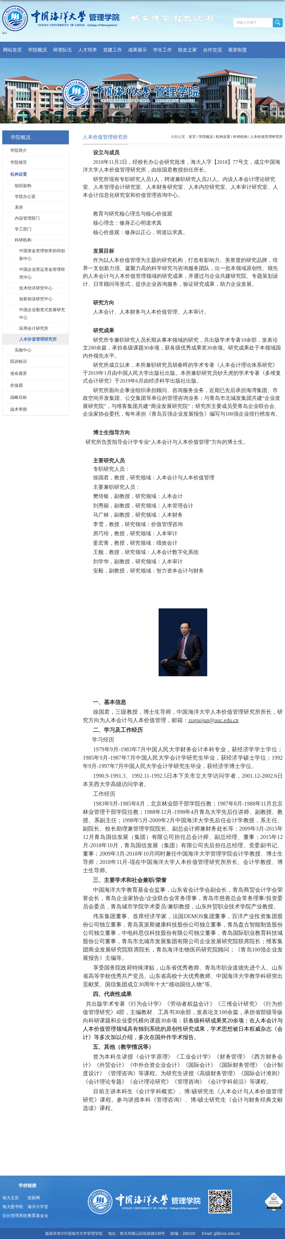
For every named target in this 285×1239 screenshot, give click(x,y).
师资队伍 (62, 50)
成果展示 (137, 50)
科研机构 (240, 137)
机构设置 (223, 137)
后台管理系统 (14, 1215)
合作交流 (212, 50)
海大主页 (10, 1197)
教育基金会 (38, 1215)
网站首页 (12, 50)
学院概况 (37, 50)
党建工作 (112, 50)
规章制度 (237, 50)
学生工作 (162, 50)
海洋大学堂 (38, 1206)
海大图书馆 (12, 1206)
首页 (192, 137)
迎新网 (34, 1197)
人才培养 (87, 50)
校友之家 (187, 50)
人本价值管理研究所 (266, 137)
